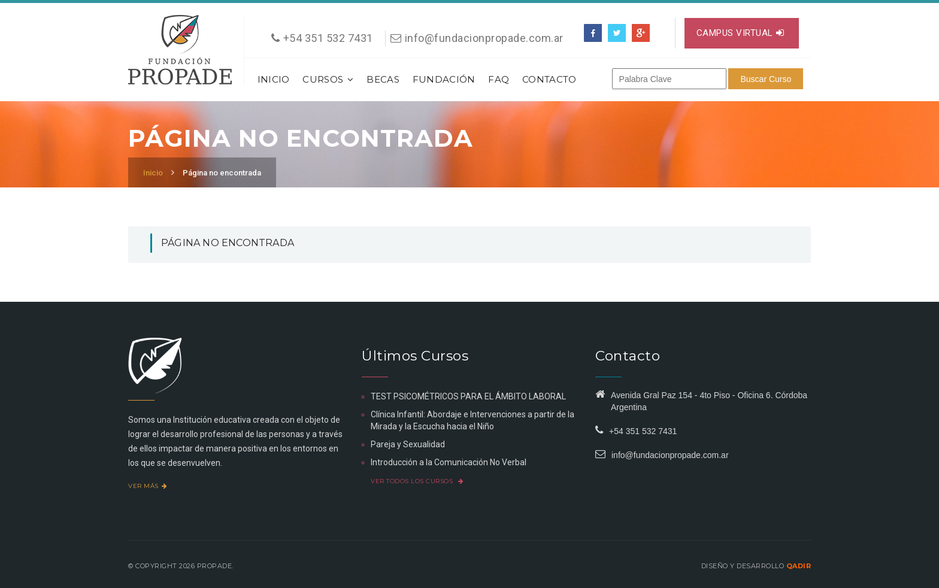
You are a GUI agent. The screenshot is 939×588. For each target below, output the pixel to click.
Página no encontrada (222, 172)
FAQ (498, 79)
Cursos (327, 79)
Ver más (147, 486)
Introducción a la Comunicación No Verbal (448, 462)
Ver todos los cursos (417, 481)
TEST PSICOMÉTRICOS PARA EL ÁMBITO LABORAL (468, 396)
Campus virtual (740, 33)
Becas (382, 79)
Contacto (549, 79)
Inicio (274, 79)
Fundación (444, 79)
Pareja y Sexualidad (408, 444)
